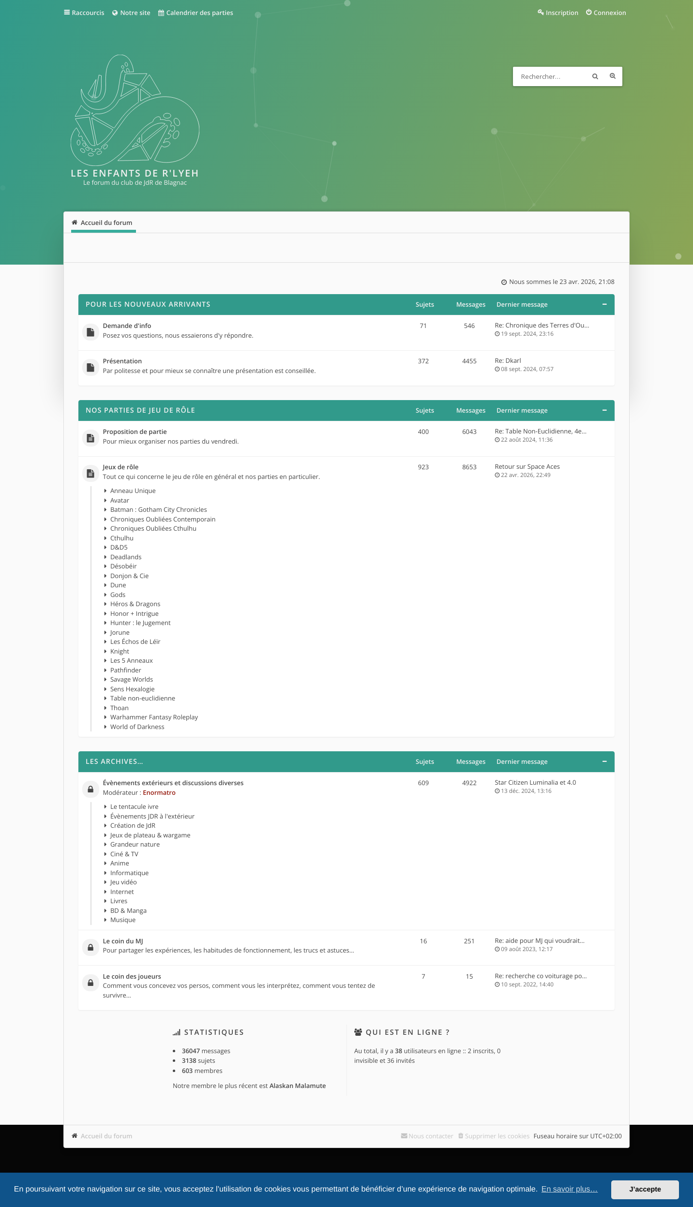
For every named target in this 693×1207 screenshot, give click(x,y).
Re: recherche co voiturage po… (541, 975)
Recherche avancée (612, 76)
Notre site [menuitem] (130, 12)
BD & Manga (128, 910)
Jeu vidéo (123, 882)
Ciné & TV (124, 853)
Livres (118, 900)
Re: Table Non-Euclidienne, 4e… (541, 431)
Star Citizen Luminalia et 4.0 (535, 782)
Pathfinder (125, 670)
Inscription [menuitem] (562, 12)
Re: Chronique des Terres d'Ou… (542, 325)
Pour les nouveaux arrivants (148, 304)
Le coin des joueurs (132, 977)
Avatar (119, 500)
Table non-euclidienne (142, 698)
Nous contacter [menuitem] (430, 1136)
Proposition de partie (135, 432)
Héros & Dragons (135, 603)
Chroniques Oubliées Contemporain (163, 519)
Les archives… (115, 761)
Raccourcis (88, 12)
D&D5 (119, 547)
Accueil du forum (107, 1136)
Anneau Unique (133, 490)
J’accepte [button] (645, 1189)
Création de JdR (132, 825)
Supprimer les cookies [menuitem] (497, 1136)
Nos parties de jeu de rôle (140, 410)
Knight (119, 651)
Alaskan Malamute (298, 1085)
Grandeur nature (135, 844)
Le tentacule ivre (134, 806)
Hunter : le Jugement (140, 622)
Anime (119, 863)
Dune (118, 585)
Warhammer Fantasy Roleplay (154, 717)
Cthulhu (122, 538)
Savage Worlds (131, 679)
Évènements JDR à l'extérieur (152, 816)
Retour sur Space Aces (527, 466)
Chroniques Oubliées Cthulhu (153, 528)
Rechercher (595, 76)
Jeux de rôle (121, 467)
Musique (123, 919)
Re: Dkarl (508, 360)
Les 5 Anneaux (131, 660)
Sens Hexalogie (132, 689)
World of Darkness (137, 726)
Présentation (122, 361)
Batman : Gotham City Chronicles (158, 509)
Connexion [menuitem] (610, 12)
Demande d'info (127, 326)
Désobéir (123, 566)
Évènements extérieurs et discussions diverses (173, 783)
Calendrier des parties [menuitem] (195, 12)
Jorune (120, 632)
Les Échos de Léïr (135, 641)
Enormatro (159, 792)
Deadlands (126, 556)
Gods (117, 594)
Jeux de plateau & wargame (150, 835)
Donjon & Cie (129, 575)
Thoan (119, 707)
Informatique (129, 872)
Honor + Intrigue (134, 613)
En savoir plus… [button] (570, 1189)
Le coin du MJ (123, 941)
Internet (122, 891)
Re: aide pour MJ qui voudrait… (540, 940)
